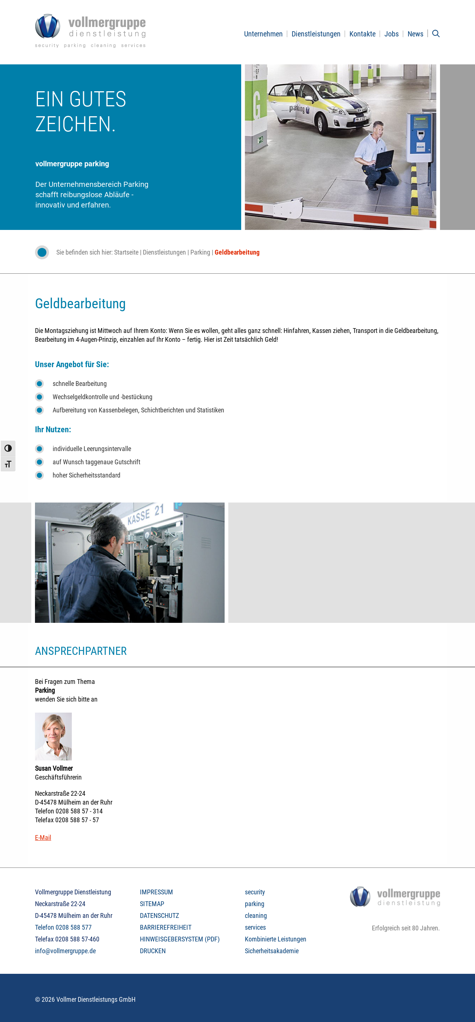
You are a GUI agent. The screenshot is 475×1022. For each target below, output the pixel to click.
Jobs (391, 34)
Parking (200, 252)
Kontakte (362, 34)
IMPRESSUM (156, 892)
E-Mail (43, 837)
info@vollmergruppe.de (65, 951)
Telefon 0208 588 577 (63, 927)
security (255, 892)
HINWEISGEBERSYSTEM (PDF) (180, 939)
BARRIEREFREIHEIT (165, 927)
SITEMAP (152, 904)
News (415, 34)
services (255, 927)
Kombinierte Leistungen (275, 939)
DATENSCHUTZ (159, 915)
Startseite (126, 252)
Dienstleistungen (316, 34)
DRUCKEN (153, 951)
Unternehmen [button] (263, 34)
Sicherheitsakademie (272, 951)
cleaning (256, 915)
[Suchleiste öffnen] (436, 33)
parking (254, 904)
